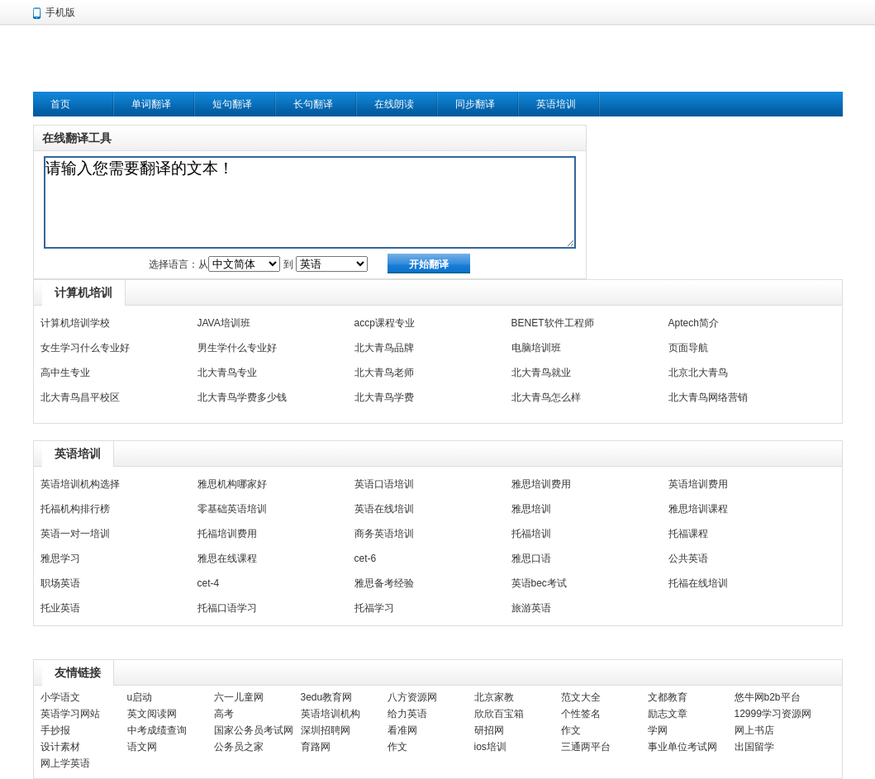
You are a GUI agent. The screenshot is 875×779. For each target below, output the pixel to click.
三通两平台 (586, 747)
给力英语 (407, 714)
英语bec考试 (539, 583)
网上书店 (754, 730)
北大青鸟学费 (384, 397)
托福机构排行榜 (75, 509)
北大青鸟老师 (384, 372)
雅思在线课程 (227, 558)
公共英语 (688, 558)
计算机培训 (83, 292)
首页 (60, 104)
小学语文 (60, 697)
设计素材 (60, 747)
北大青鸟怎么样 (546, 397)
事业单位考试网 (682, 747)
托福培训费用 (227, 533)
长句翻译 (313, 104)
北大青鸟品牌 (384, 348)
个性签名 (581, 714)
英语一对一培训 (75, 533)
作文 (571, 730)
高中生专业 (65, 372)
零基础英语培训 (232, 509)
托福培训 (531, 533)
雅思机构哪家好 (232, 484)
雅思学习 (60, 558)
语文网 (142, 747)
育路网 (316, 747)
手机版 (60, 12)
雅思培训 (531, 509)
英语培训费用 (698, 484)
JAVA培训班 (223, 323)
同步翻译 (475, 104)
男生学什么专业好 (237, 348)
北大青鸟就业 (541, 372)
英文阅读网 (152, 714)
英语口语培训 (384, 484)
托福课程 (688, 533)
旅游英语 (531, 608)
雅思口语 (531, 558)
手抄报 (55, 730)
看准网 (402, 730)
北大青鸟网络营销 (708, 397)
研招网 (489, 730)
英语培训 (556, 104)
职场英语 (60, 583)
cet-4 (208, 583)
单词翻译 (151, 104)
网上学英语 (65, 763)
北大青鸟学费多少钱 (242, 397)
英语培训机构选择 (80, 484)
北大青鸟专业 (227, 372)
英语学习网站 (70, 714)
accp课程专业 (384, 323)
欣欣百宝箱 (499, 714)
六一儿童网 (239, 697)
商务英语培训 (384, 533)
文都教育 (667, 697)
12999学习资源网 (773, 714)
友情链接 (78, 672)
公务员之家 (239, 747)
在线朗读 (394, 104)
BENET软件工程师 (552, 323)
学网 (658, 730)
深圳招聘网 (325, 730)
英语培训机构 (330, 714)
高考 (224, 714)
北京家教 (494, 697)
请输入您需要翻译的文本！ (310, 202)
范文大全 (581, 697)
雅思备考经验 (384, 583)
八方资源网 (412, 697)
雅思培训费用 (541, 484)
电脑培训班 (536, 348)
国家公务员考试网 (253, 730)
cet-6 (365, 558)
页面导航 (688, 348)
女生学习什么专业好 (85, 348)
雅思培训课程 (698, 509)
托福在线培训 (698, 583)
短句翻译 (232, 104)
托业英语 (60, 608)
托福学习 (374, 608)
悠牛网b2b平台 (768, 697)
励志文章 (667, 714)
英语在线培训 (384, 509)
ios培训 (490, 747)
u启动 (140, 697)
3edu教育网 (327, 697)
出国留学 (754, 747)
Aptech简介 (693, 323)
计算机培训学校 (75, 323)
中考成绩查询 (157, 730)
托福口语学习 (227, 608)
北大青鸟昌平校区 (80, 397)
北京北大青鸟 (698, 372)
